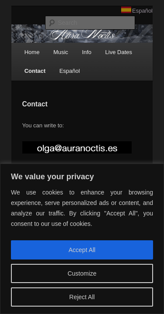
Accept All (82, 249)
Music (51, 54)
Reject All (81, 297)
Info (77, 54)
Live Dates (109, 54)
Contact (25, 74)
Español (153, 10)
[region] (82, 239)
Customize (81, 273)
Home (22, 54)
